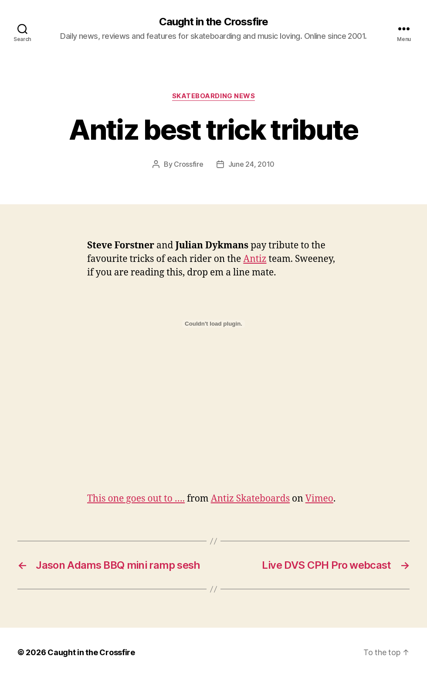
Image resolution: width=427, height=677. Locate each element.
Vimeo (319, 499)
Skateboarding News (213, 96)
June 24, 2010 (251, 164)
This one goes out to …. (136, 499)
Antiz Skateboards (250, 499)
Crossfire (188, 164)
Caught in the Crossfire (213, 22)
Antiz (254, 259)
